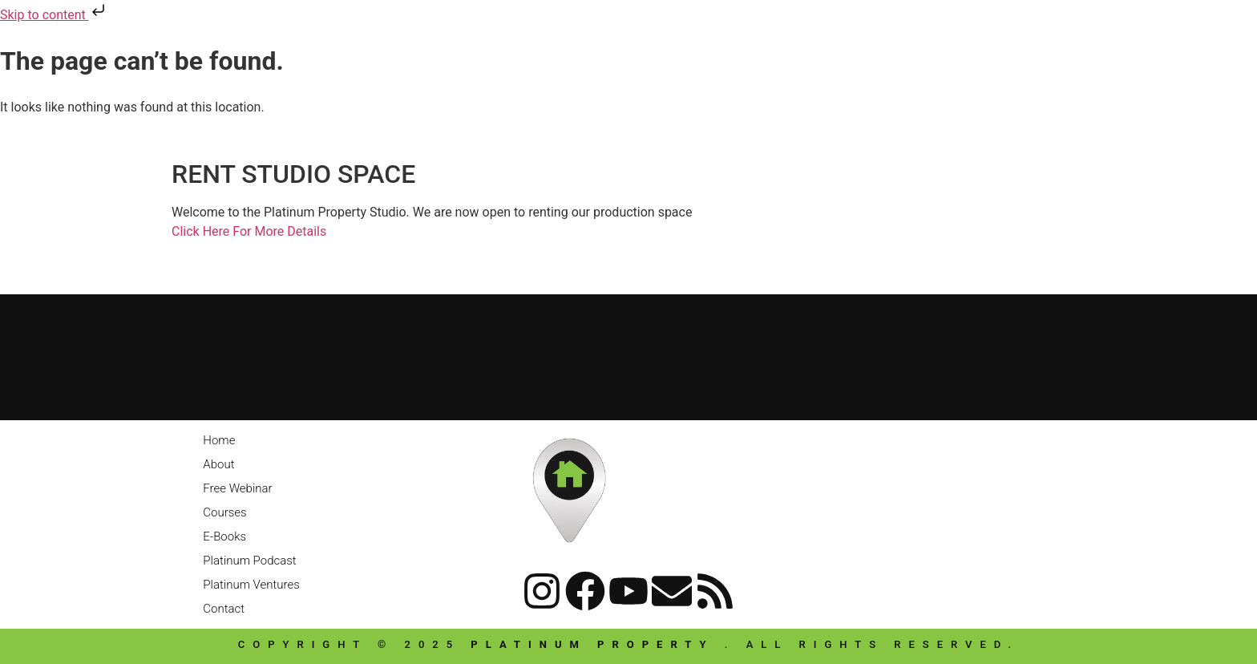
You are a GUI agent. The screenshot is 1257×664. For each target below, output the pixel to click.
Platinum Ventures (251, 584)
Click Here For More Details (249, 231)
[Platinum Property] (628, 354)
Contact (224, 608)
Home (219, 440)
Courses (224, 512)
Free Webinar (237, 488)
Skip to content (54, 14)
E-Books (224, 536)
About (218, 464)
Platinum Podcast (249, 560)
